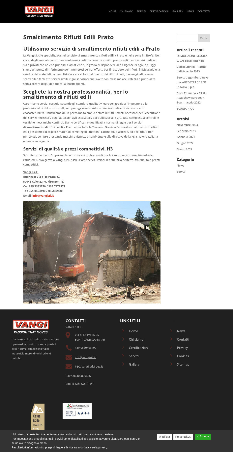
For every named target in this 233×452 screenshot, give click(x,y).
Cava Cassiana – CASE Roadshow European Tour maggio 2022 (191, 97)
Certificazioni (159, 11)
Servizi (141, 11)
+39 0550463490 (85, 348)
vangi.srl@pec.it (92, 366)
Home (112, 11)
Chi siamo (126, 11)
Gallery (177, 11)
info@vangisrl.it (85, 357)
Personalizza (183, 436)
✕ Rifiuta (164, 436)
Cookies (183, 356)
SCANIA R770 (185, 108)
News (190, 11)
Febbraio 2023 (186, 131)
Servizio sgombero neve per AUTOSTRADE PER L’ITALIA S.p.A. (192, 82)
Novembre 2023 (187, 125)
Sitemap (183, 364)
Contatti (204, 11)
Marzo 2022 (184, 149)
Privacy (182, 348)
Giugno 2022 (185, 143)
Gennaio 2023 (186, 137)
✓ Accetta (203, 436)
